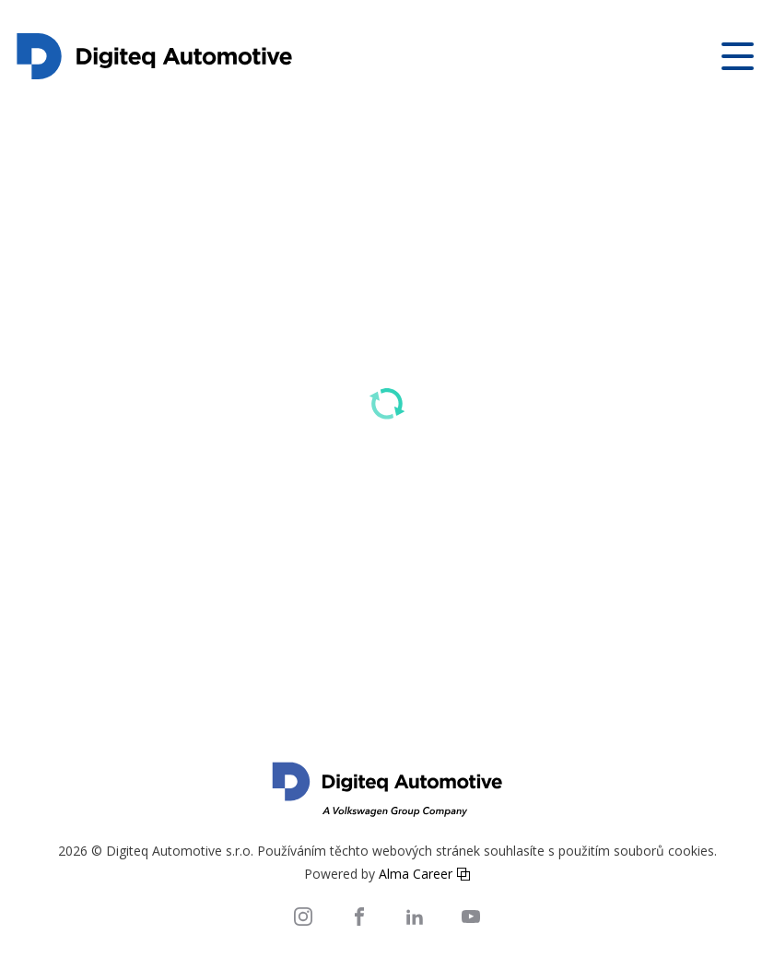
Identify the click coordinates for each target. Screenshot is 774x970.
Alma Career (415, 873)
